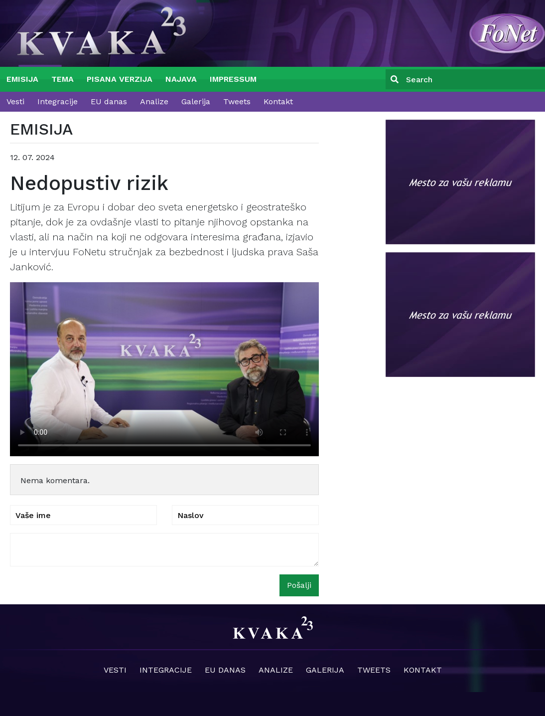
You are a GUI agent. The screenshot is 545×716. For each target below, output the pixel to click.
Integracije (57, 101)
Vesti (15, 101)
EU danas (109, 101)
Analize (154, 101)
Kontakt (278, 101)
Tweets (237, 101)
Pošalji (299, 585)
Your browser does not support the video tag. (164, 369)
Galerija (195, 101)
